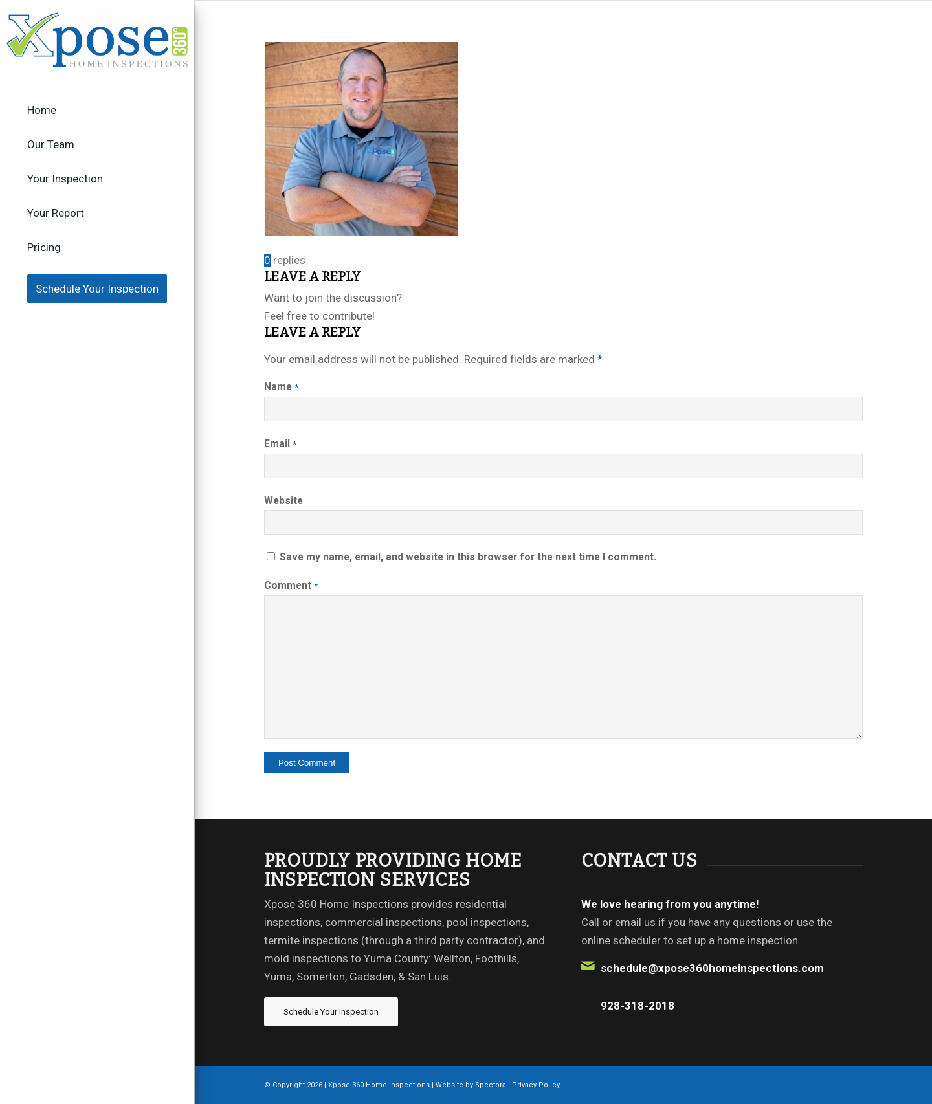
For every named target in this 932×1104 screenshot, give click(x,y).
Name (281, 387)
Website (283, 500)
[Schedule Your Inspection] (331, 1011)
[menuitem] (97, 110)
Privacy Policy (536, 1085)
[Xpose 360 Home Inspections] (97, 39)
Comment (291, 585)
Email (280, 443)
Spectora (491, 1085)
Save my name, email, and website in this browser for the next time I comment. (468, 557)
